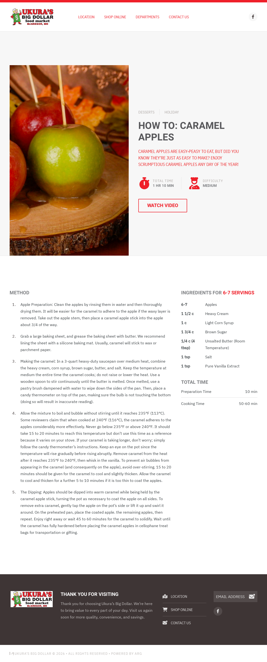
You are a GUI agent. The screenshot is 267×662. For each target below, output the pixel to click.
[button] (69, 160)
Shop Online (115, 16)
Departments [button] (147, 16)
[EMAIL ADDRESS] (235, 596)
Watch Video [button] (162, 205)
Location (86, 16)
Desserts (146, 112)
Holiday (172, 112)
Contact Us (179, 16)
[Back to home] (32, 16)
